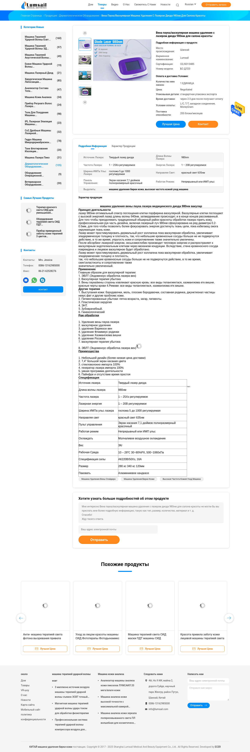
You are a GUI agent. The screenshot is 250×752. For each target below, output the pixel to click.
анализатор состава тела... (43, 89)
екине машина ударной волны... (43, 65)
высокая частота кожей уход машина (182, 479)
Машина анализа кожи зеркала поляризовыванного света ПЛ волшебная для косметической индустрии (119, 718)
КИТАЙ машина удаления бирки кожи (50, 746)
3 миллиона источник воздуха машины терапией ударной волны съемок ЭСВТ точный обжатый (72, 692)
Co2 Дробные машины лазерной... (43, 132)
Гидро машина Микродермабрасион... (43, 141)
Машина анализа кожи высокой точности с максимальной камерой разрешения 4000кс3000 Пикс (118, 702)
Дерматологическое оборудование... (43, 165)
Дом (23, 680)
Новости (26, 700)
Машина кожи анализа (43, 97)
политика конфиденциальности (33, 717)
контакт (43, 289)
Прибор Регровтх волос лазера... (43, 105)
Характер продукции (123, 146)
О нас (24, 695)
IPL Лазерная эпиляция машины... (43, 123)
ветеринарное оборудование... (43, 183)
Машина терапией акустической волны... (43, 56)
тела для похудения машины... (43, 114)
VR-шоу (25, 690)
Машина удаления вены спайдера (98, 479)
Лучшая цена (171, 124)
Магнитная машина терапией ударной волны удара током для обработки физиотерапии (72, 708)
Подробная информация (92, 146)
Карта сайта (28, 704)
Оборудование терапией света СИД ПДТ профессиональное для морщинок (49, 222)
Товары (25, 685)
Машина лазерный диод (43, 73)
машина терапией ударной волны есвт (71, 677)
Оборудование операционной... (43, 174)
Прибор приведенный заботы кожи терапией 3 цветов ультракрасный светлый (49, 233)
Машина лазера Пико (43, 157)
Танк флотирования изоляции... (43, 150)
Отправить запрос (216, 4)
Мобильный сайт (30, 709)
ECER (218, 746)
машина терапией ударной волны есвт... (43, 38)
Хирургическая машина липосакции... (43, 80)
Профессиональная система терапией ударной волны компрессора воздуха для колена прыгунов (71, 725)
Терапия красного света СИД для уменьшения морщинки (46, 210)
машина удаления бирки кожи (139, 479)
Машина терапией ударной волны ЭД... (43, 47)
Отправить (99, 540)
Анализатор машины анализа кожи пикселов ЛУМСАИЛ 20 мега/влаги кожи (118, 685)
